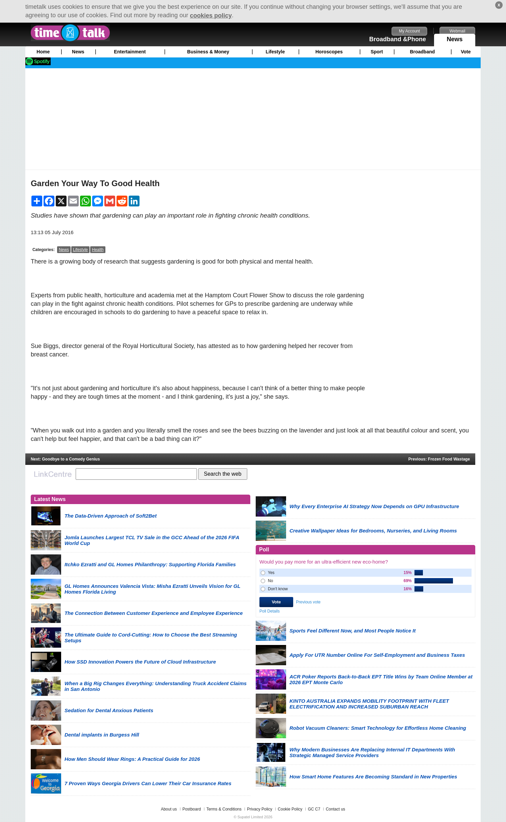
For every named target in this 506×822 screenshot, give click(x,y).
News (454, 38)
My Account (409, 31)
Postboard (191, 809)
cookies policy (211, 15)
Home (43, 51)
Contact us (335, 809)
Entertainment (130, 51)
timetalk (70, 32)
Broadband (422, 51)
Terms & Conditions (224, 809)
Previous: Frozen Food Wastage (439, 459)
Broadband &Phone (397, 39)
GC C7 (314, 809)
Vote (466, 51)
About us (169, 809)
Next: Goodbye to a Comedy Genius (65, 459)
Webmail (457, 31)
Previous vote (308, 602)
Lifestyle (275, 51)
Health (98, 249)
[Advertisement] (253, 119)
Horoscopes (329, 51)
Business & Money (208, 51)
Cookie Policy (290, 809)
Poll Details (269, 611)
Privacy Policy (259, 809)
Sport (377, 51)
